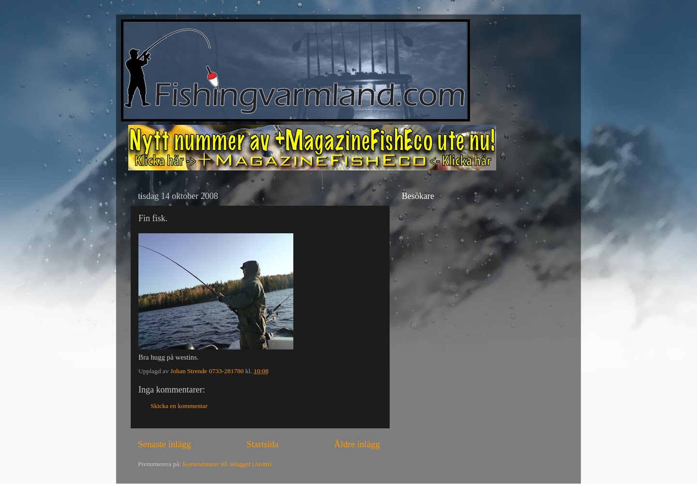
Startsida (262, 444)
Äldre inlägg (357, 444)
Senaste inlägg (164, 444)
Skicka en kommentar (179, 405)
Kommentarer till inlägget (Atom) (226, 464)
